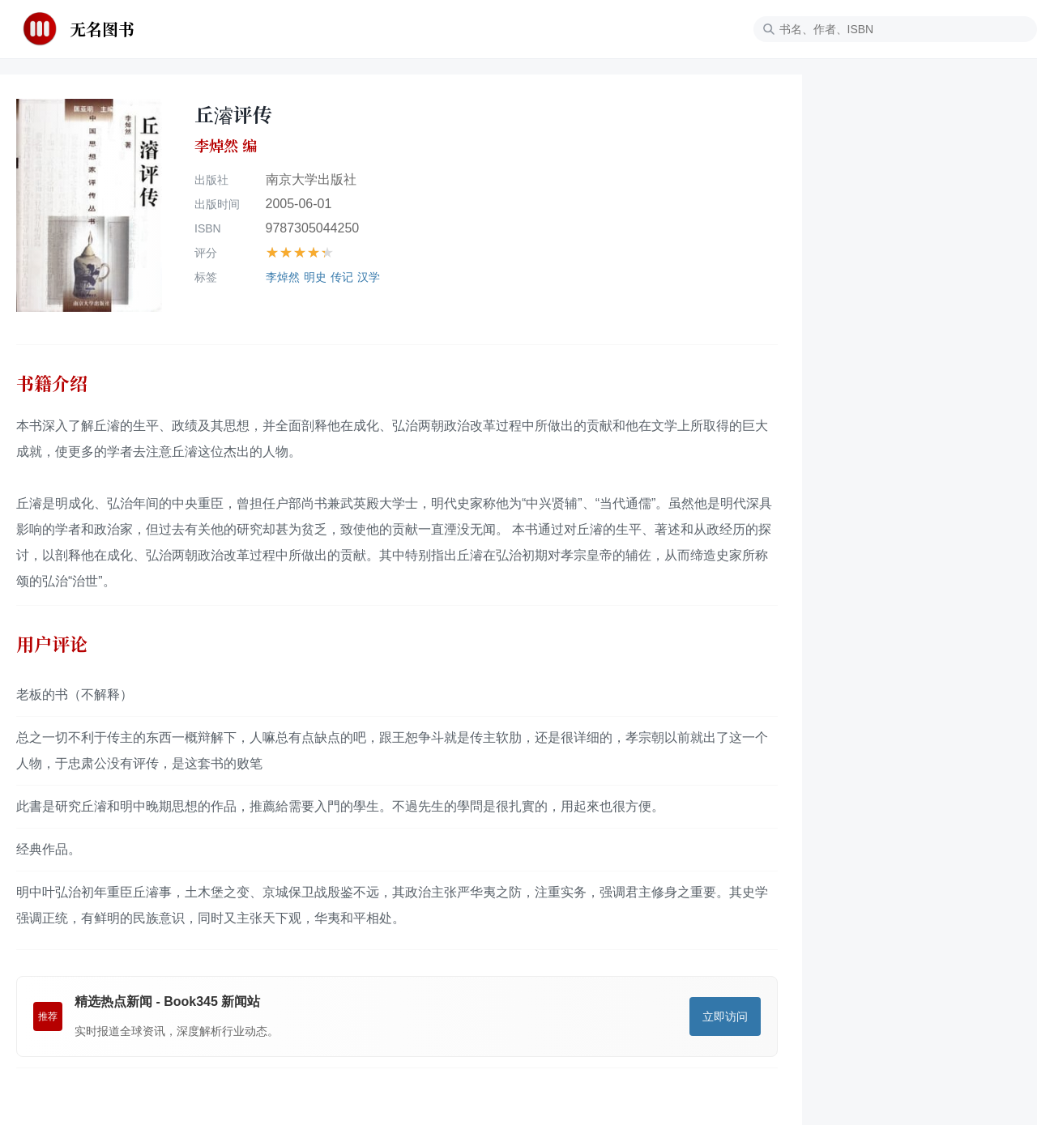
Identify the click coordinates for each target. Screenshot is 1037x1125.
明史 (315, 277)
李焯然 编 (225, 145)
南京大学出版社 (311, 179)
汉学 (368, 277)
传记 (342, 277)
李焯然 (283, 277)
